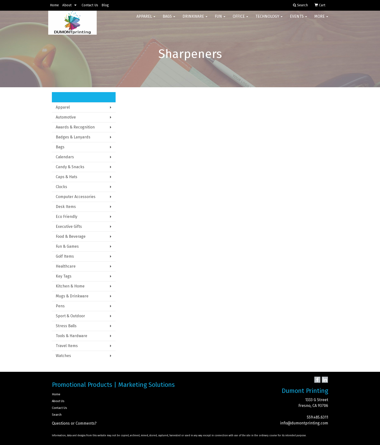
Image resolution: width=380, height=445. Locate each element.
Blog (105, 5)
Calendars (65, 157)
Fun (220, 19)
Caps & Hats (66, 177)
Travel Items (67, 345)
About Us (58, 401)
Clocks (61, 186)
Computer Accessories (75, 196)
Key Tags (63, 276)
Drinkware (194, 19)
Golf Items (65, 256)
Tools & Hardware (71, 336)
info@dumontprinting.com (304, 423)
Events (298, 19)
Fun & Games (67, 246)
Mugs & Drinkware (72, 296)
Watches (63, 355)
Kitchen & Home (70, 286)
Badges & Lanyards (73, 137)
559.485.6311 (317, 417)
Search (57, 414)
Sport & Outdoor (70, 316)
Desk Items (66, 206)
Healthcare (66, 266)
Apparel (145, 19)
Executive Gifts (69, 226)
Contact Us (90, 5)
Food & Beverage (71, 236)
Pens (60, 306)
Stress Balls (66, 326)
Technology (269, 19)
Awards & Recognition (75, 127)
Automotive (66, 117)
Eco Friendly (66, 216)
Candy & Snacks (70, 167)
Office (240, 19)
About (66, 5)
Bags (169, 19)
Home (54, 5)
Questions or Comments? (74, 423)
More (321, 19)
